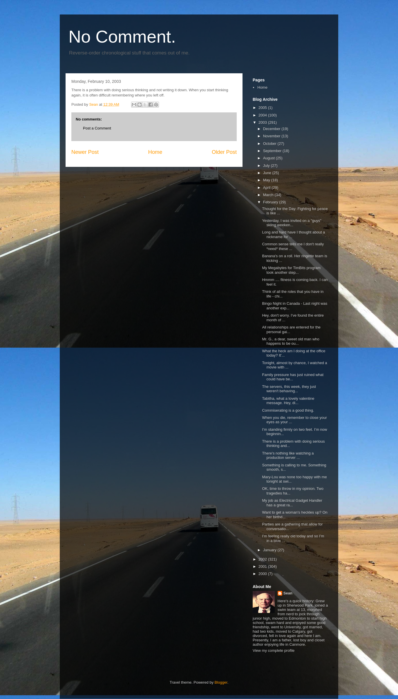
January (270, 550)
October (270, 143)
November (272, 136)
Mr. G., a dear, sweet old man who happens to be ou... (290, 341)
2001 (263, 566)
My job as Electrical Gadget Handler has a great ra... (292, 502)
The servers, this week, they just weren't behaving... (289, 388)
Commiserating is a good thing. (288, 410)
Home (155, 152)
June (267, 173)
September (273, 151)
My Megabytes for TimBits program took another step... (291, 270)
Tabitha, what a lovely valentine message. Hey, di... (288, 400)
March (269, 195)
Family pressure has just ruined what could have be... (292, 377)
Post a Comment (97, 128)
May (267, 180)
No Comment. (122, 36)
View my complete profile (273, 650)
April (267, 187)
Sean (287, 593)
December (272, 129)
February (271, 202)
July (267, 165)
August (269, 158)
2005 (263, 107)
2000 (263, 574)
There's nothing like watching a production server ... (288, 455)
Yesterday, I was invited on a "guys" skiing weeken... (291, 222)
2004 (263, 115)
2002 (263, 559)
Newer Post (85, 152)
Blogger (221, 682)
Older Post (224, 152)
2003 (263, 122)
